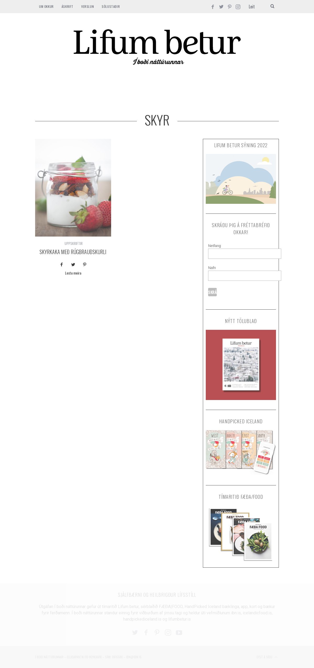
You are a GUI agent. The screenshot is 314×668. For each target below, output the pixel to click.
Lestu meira (73, 273)
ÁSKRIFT (67, 6)
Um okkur (46, 6)
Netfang (214, 246)
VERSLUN (87, 6)
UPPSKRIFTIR (73, 243)
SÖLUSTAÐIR (111, 6)
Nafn (212, 268)
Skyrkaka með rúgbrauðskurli (73, 252)
